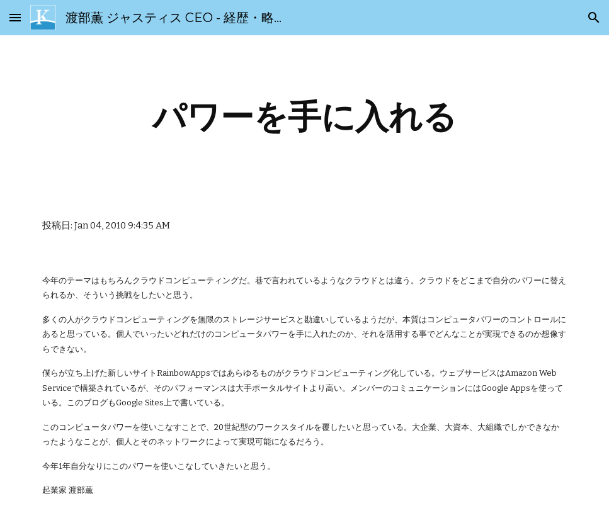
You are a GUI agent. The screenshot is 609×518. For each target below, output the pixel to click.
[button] (15, 17)
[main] (304, 117)
